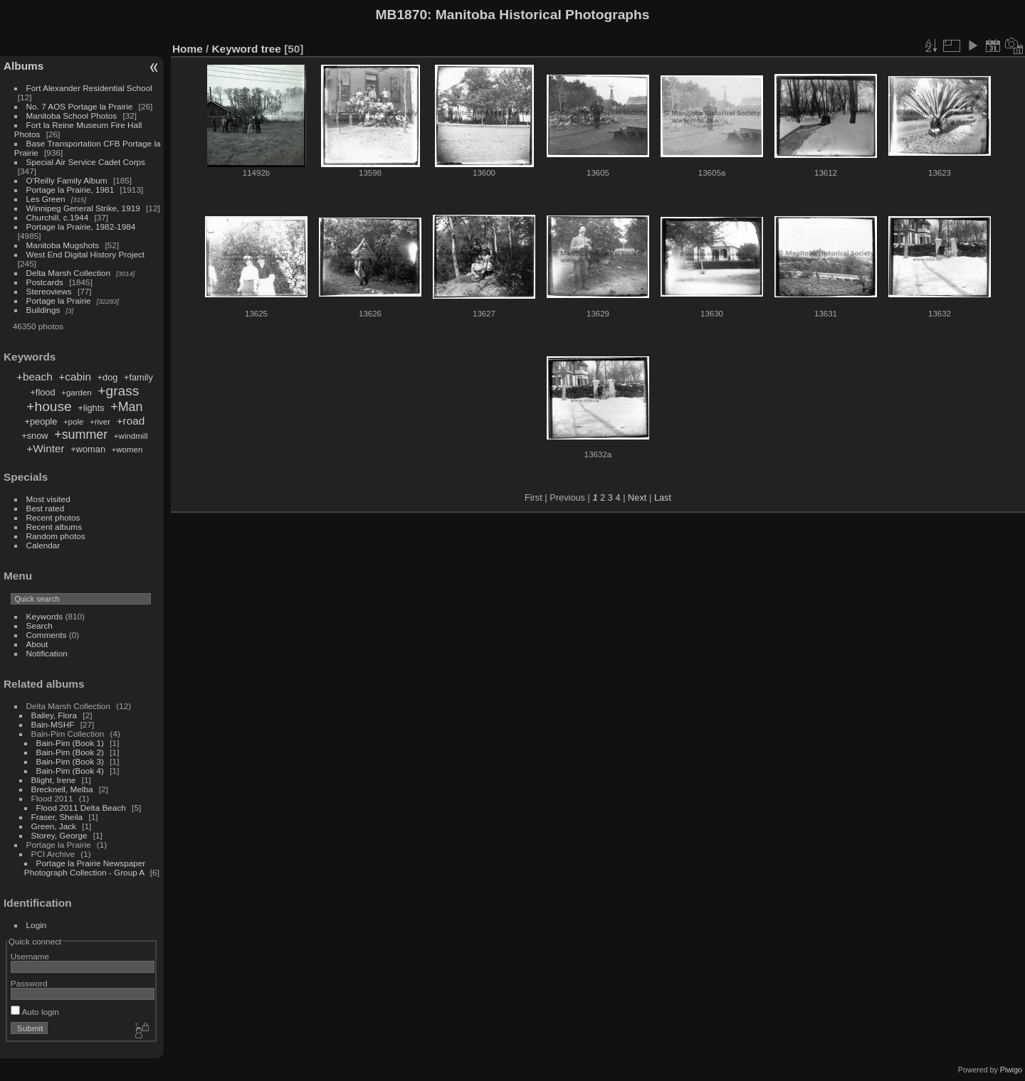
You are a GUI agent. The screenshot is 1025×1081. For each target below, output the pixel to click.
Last (662, 497)
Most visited (48, 499)
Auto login (35, 1011)
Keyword (235, 49)
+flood (42, 392)
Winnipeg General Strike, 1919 (83, 208)
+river (100, 421)
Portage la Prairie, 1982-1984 (81, 226)
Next (637, 497)
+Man (126, 407)
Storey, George (59, 835)
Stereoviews (49, 291)
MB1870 (402, 14)
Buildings (43, 309)
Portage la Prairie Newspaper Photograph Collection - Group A (84, 867)
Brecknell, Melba (62, 789)
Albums (23, 66)
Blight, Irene (53, 779)
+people (40, 421)
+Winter (45, 448)
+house (48, 406)
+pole (73, 421)
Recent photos (53, 517)
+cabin (74, 377)
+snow (34, 435)
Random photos (55, 535)
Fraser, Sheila (57, 816)
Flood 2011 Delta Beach (81, 807)
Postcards (44, 282)
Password (29, 983)
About (37, 644)
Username (30, 956)
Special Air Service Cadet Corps (85, 161)
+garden (76, 392)
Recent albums (54, 526)
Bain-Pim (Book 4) (70, 770)
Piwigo (1011, 1069)
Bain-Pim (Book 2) (70, 752)
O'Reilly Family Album (66, 180)
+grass (118, 390)
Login (36, 925)
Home (187, 49)
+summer (80, 434)
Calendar (43, 545)
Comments (46, 634)
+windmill (131, 436)
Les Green (45, 198)
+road (131, 421)
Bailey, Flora (54, 715)
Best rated (45, 508)
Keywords (44, 616)
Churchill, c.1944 (57, 217)
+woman (87, 449)
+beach (34, 377)
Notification (47, 653)
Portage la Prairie (58, 300)
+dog (108, 377)
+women (127, 449)
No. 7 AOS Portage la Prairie (79, 106)
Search (39, 625)
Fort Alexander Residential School (89, 87)
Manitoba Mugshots (63, 245)
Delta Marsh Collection (68, 272)
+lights (91, 408)
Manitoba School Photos (71, 115)
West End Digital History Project (85, 254)
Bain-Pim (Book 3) (70, 761)
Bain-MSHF (53, 724)
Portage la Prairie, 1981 (70, 189)
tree (271, 49)
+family (138, 377)
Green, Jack (53, 826)
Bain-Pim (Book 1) (70, 742)
